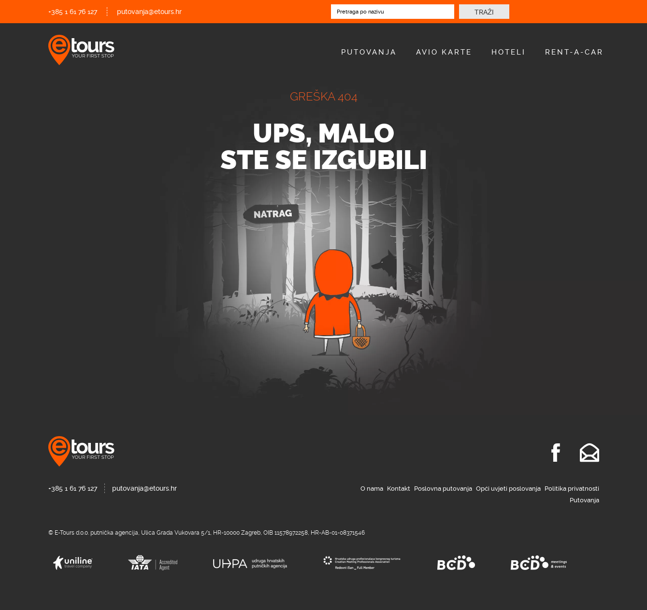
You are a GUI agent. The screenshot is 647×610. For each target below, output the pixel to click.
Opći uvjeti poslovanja (508, 488)
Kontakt (398, 488)
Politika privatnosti (572, 488)
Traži (484, 12)
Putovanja (369, 52)
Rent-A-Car (574, 52)
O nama (371, 488)
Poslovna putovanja (443, 488)
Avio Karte (444, 52)
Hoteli (508, 52)
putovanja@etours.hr (149, 11)
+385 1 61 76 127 (72, 11)
